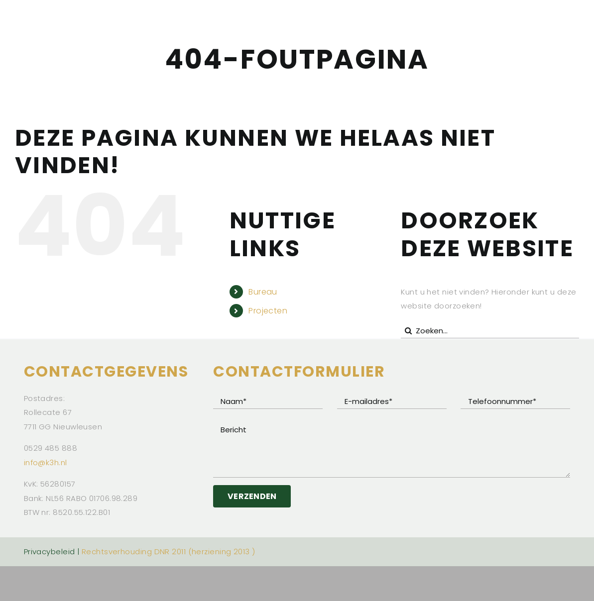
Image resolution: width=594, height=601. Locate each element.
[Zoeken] (408, 330)
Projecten (267, 310)
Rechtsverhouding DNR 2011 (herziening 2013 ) (168, 551)
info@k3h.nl (45, 462)
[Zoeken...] (490, 330)
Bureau (262, 292)
